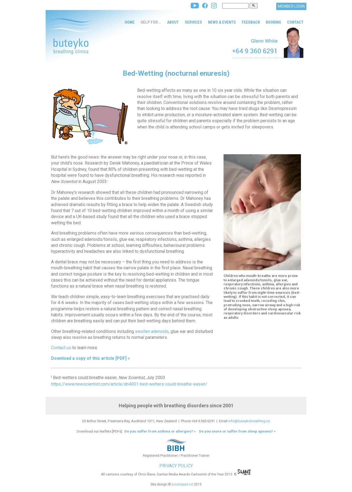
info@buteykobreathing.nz (249, 421)
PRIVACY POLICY (176, 465)
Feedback (251, 22)
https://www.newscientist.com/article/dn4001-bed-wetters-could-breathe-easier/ (129, 384)
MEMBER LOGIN (291, 6)
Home (130, 22)
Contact (295, 22)
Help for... (151, 22)
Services (193, 22)
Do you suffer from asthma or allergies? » (160, 431)
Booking (273, 22)
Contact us (61, 347)
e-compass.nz (182, 484)
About (173, 22)
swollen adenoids (152, 331)
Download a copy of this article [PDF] (89, 358)
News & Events (222, 22)
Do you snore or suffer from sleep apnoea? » (237, 431)
